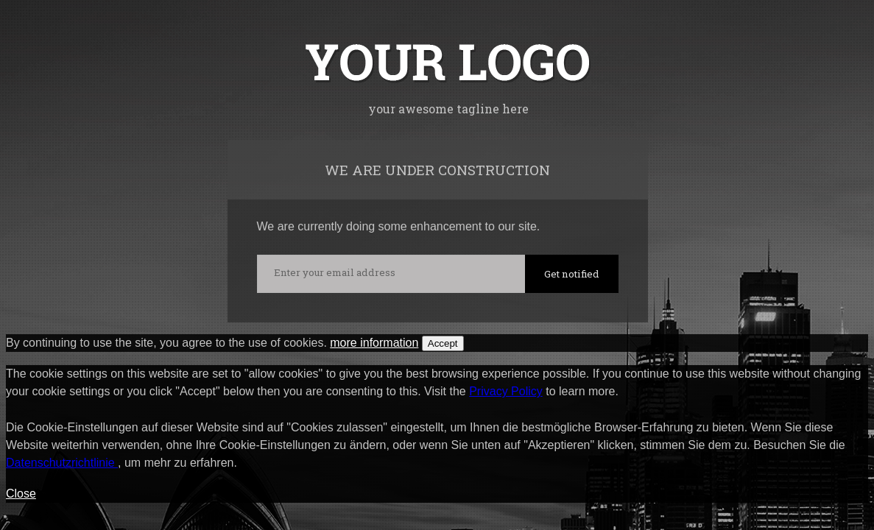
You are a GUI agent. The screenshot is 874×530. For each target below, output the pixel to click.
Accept (443, 343)
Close (21, 493)
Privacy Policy (506, 391)
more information (374, 342)
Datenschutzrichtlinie (62, 462)
